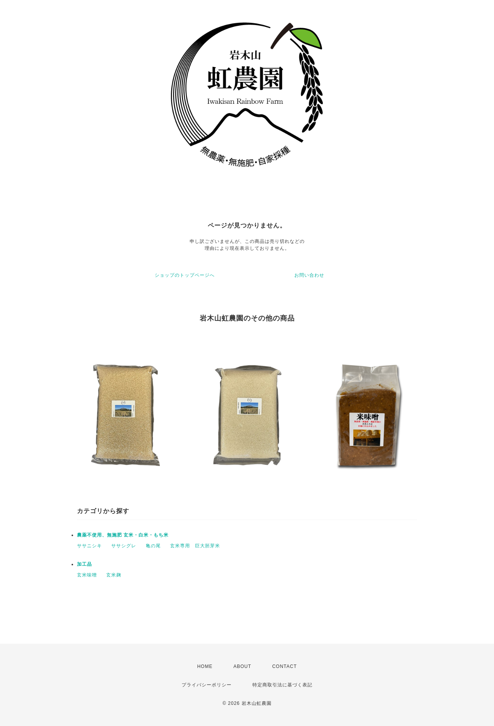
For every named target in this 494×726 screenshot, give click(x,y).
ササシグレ (123, 545)
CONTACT (284, 666)
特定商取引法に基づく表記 (282, 685)
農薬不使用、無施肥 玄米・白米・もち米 (123, 535)
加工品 (84, 564)
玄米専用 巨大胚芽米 (195, 545)
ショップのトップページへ (185, 275)
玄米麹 (113, 575)
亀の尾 (153, 545)
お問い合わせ (309, 275)
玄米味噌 (87, 575)
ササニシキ (89, 545)
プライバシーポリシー (207, 685)
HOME (204, 666)
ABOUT (242, 666)
